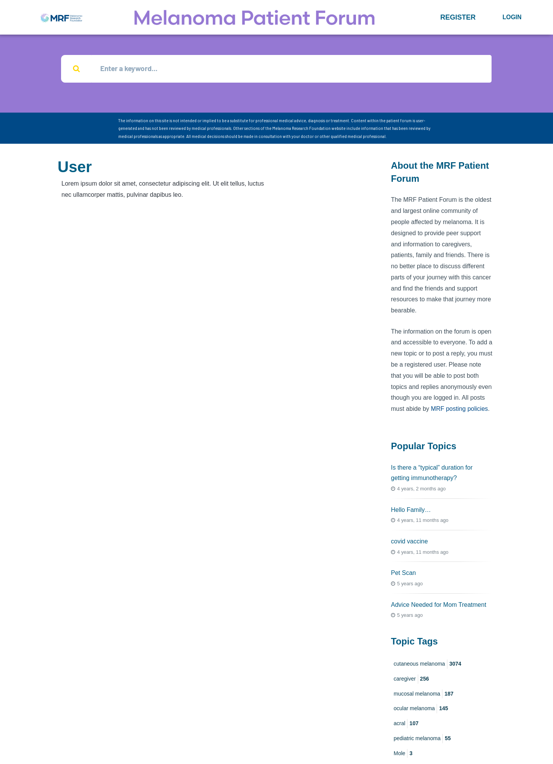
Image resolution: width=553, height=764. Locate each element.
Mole (403, 754)
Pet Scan (403, 573)
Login (512, 17)
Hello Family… (411, 510)
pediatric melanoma (422, 739)
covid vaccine (409, 542)
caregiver (411, 679)
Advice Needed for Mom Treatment (438, 605)
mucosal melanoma (424, 694)
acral (406, 724)
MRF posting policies (459, 409)
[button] (458, 17)
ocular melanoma (421, 709)
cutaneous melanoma (427, 664)
